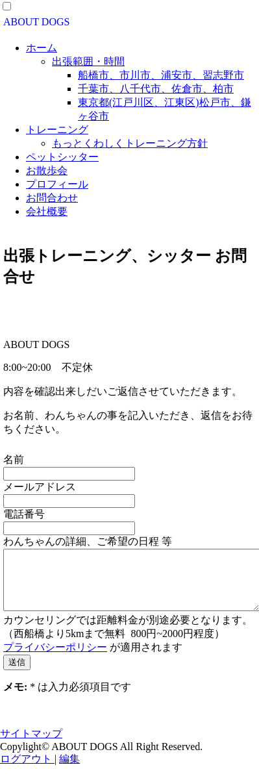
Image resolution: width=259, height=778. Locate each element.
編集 (69, 770)
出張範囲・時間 (88, 61)
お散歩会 (47, 170)
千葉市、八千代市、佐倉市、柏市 (156, 88)
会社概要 (47, 211)
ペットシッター (62, 156)
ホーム (41, 47)
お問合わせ (52, 197)
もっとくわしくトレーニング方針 (130, 143)
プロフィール (57, 184)
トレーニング (57, 129)
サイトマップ (31, 745)
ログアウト (27, 770)
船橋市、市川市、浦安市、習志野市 (161, 75)
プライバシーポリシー (55, 658)
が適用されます (92, 658)
